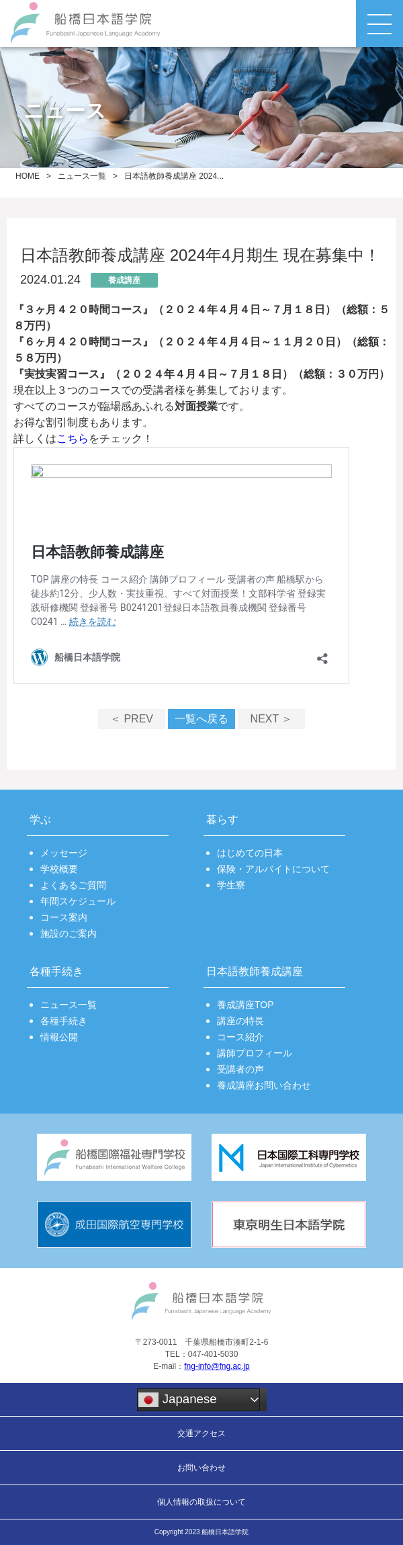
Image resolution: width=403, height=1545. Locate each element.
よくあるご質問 (73, 885)
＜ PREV (131, 718)
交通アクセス (201, 1433)
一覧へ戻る (201, 718)
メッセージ (63, 852)
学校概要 (59, 869)
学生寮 (231, 885)
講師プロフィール (254, 1053)
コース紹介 (240, 1037)
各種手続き (63, 1020)
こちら (72, 438)
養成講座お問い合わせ (264, 1085)
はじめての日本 (250, 852)
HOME (27, 176)
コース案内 (63, 917)
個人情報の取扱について (201, 1502)
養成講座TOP (245, 1004)
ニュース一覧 (82, 176)
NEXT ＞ (272, 718)
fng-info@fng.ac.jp (217, 1366)
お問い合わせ (201, 1467)
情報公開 (59, 1037)
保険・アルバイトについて (273, 869)
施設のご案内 (68, 933)
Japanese (177, 1400)
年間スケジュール (78, 901)
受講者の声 (240, 1069)
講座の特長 (240, 1020)
